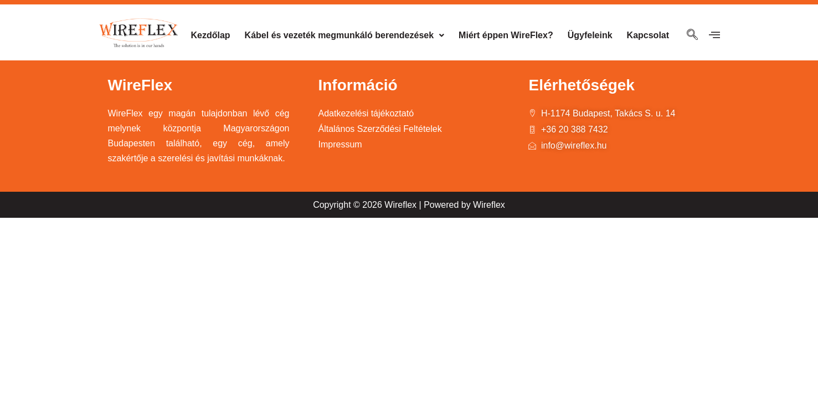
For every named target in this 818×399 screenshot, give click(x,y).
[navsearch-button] (692, 35)
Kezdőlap (210, 35)
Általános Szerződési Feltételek (379, 129)
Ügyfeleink (590, 35)
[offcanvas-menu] (714, 35)
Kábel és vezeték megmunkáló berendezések (345, 35)
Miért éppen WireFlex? (506, 35)
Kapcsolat (648, 35)
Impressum (340, 144)
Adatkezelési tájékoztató (366, 113)
